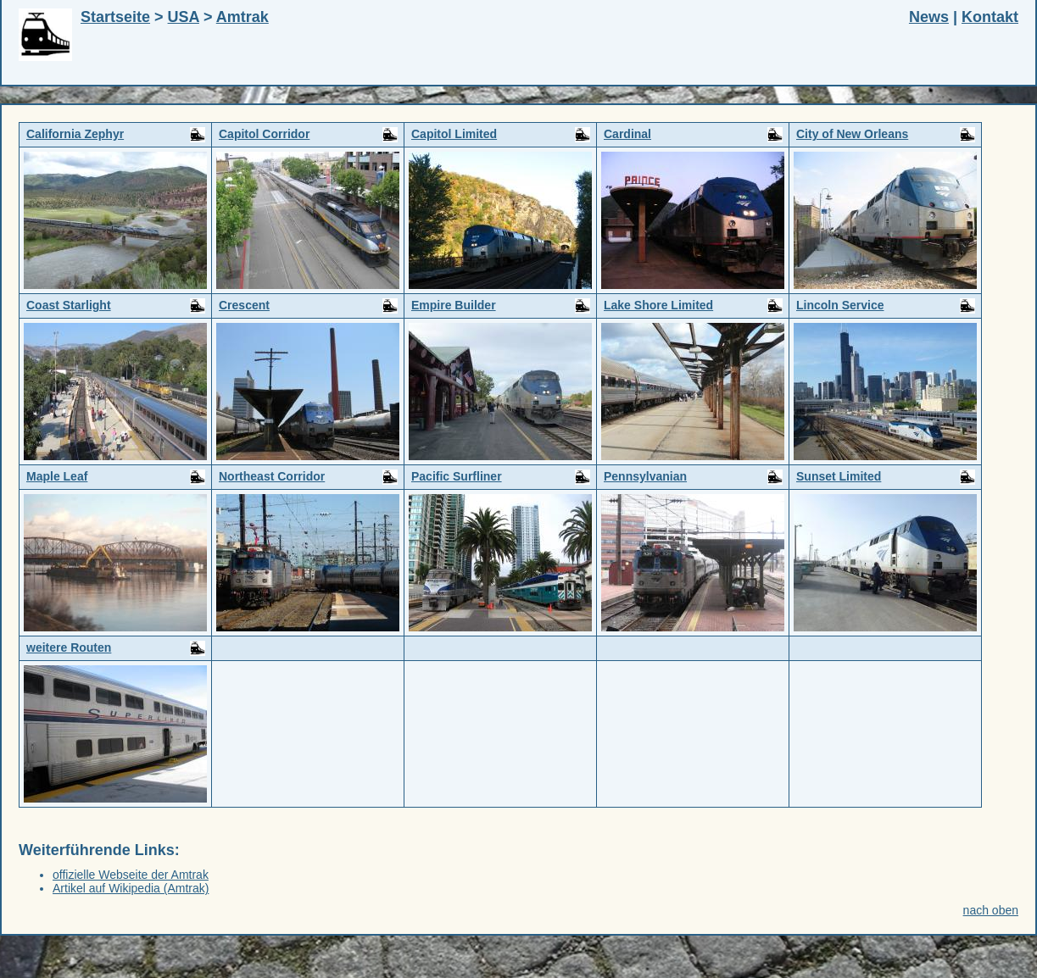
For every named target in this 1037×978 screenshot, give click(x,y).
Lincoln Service (885, 306)
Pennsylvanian (693, 477)
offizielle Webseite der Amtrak (131, 874)
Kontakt (990, 16)
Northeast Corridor (308, 477)
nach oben (990, 910)
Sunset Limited (885, 477)
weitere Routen (115, 648)
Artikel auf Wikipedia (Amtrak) (131, 888)
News (929, 16)
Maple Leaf (115, 477)
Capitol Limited (500, 134)
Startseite (115, 16)
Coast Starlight (115, 306)
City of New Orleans (885, 134)
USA (183, 16)
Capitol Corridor (308, 134)
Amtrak (242, 16)
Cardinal (693, 134)
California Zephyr (115, 134)
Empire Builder (500, 306)
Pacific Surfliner (500, 477)
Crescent (308, 306)
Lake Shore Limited (693, 306)
